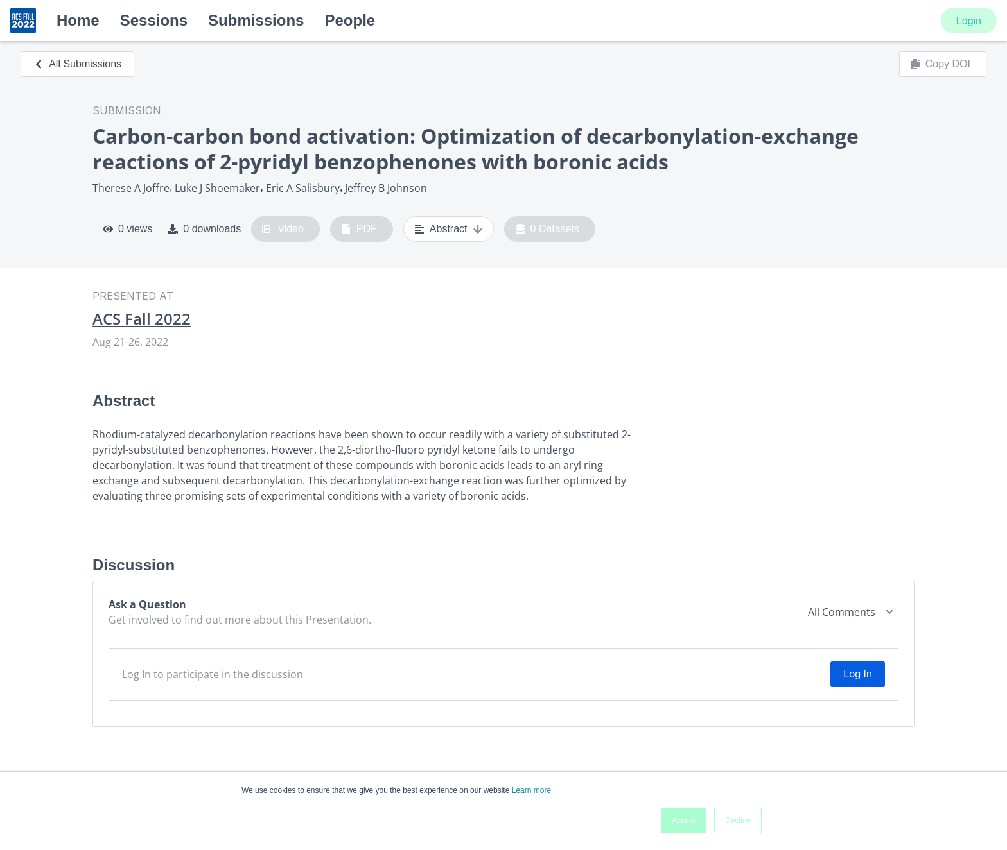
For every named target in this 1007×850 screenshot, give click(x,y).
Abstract (448, 229)
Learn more (531, 790)
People (349, 20)
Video (283, 229)
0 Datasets (547, 229)
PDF (359, 229)
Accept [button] (684, 820)
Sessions (154, 20)
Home (78, 20)
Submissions (256, 20)
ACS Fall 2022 (141, 319)
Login (968, 20)
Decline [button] (738, 820)
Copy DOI (940, 64)
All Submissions (77, 63)
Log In (857, 673)
